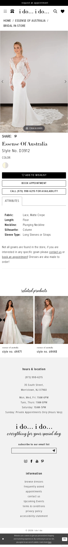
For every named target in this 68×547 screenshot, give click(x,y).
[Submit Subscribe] (54, 452)
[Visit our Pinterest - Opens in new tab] (43, 463)
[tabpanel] (34, 82)
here (49, 544)
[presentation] (16, 321)
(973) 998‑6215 (34, 379)
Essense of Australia (30, 21)
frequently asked (34, 489)
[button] (5, 11)
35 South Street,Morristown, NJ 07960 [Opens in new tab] (34, 389)
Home (7, 21)
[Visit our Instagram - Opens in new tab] (25, 463)
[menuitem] (5, 11)
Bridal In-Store (14, 26)
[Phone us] (12, 11)
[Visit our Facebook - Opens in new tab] (31, 463)
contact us (55, 254)
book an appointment (15, 259)
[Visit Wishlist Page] (62, 11)
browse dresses (34, 484)
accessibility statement (34, 518)
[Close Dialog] (3, 541)
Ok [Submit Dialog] (64, 541)
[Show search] (55, 11)
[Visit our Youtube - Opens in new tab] (37, 463)
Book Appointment (34, 184)
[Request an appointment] (34, 3)
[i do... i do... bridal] (34, 11)
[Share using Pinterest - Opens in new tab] (16, 137)
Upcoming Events (34, 504)
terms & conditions (34, 509)
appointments (34, 494)
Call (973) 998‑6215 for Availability (34, 193)
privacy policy (34, 513)
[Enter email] (34, 452)
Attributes (12, 203)
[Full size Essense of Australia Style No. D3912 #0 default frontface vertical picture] (34, 82)
